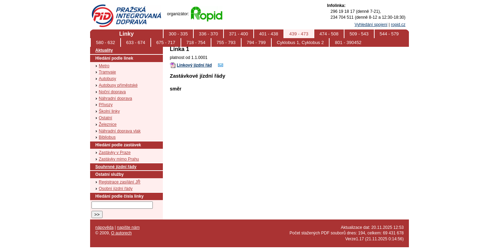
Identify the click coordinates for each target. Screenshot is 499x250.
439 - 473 (298, 33)
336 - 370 (208, 33)
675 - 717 (165, 42)
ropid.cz (398, 24)
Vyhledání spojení (370, 24)
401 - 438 (268, 33)
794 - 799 (256, 42)
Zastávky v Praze (115, 152)
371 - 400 (238, 33)
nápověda (104, 227)
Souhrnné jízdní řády (116, 166)
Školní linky (109, 111)
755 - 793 (226, 42)
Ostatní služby (109, 174)
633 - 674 (135, 42)
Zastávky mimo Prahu (119, 159)
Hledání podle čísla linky (119, 196)
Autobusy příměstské (118, 85)
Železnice (107, 124)
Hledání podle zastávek (118, 145)
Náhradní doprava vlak (120, 131)
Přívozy (106, 104)
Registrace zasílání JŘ (119, 182)
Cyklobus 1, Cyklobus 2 (300, 42)
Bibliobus (107, 137)
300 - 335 (178, 33)
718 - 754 (195, 42)
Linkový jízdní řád (194, 65)
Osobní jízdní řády (115, 188)
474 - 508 (329, 33)
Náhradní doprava (115, 98)
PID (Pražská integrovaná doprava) (126, 7)
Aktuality (104, 50)
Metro (104, 65)
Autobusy (107, 78)
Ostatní (105, 117)
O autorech (121, 233)
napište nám (128, 227)
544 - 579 (389, 33)
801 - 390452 (348, 42)
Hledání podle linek (114, 58)
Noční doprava (112, 91)
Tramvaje (107, 72)
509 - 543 (359, 33)
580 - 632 (105, 42)
